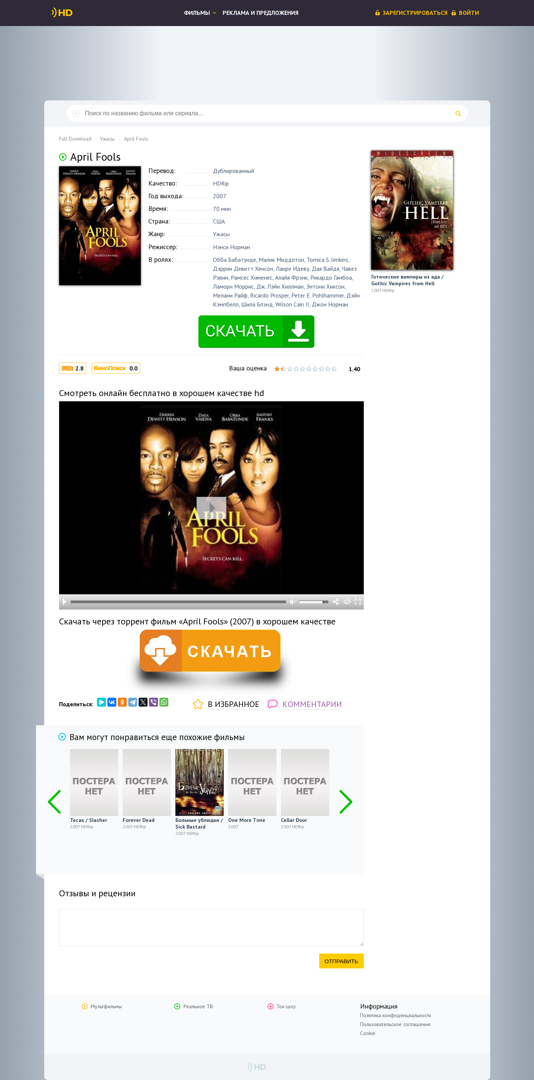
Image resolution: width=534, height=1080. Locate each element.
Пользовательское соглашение (395, 1024)
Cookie (367, 1033)
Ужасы (221, 234)
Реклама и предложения (260, 12)
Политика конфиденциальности (395, 1015)
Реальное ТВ (198, 1006)
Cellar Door (294, 820)
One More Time (246, 820)
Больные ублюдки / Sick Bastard (199, 823)
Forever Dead (139, 820)
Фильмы (197, 12)
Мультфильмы (106, 1006)
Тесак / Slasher (88, 820)
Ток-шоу (286, 1006)
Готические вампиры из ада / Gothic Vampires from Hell (407, 280)
